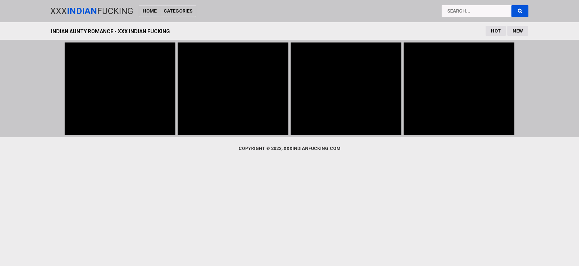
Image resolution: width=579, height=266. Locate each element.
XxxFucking (91, 11)
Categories (178, 11)
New (518, 31)
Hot (496, 31)
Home (150, 11)
